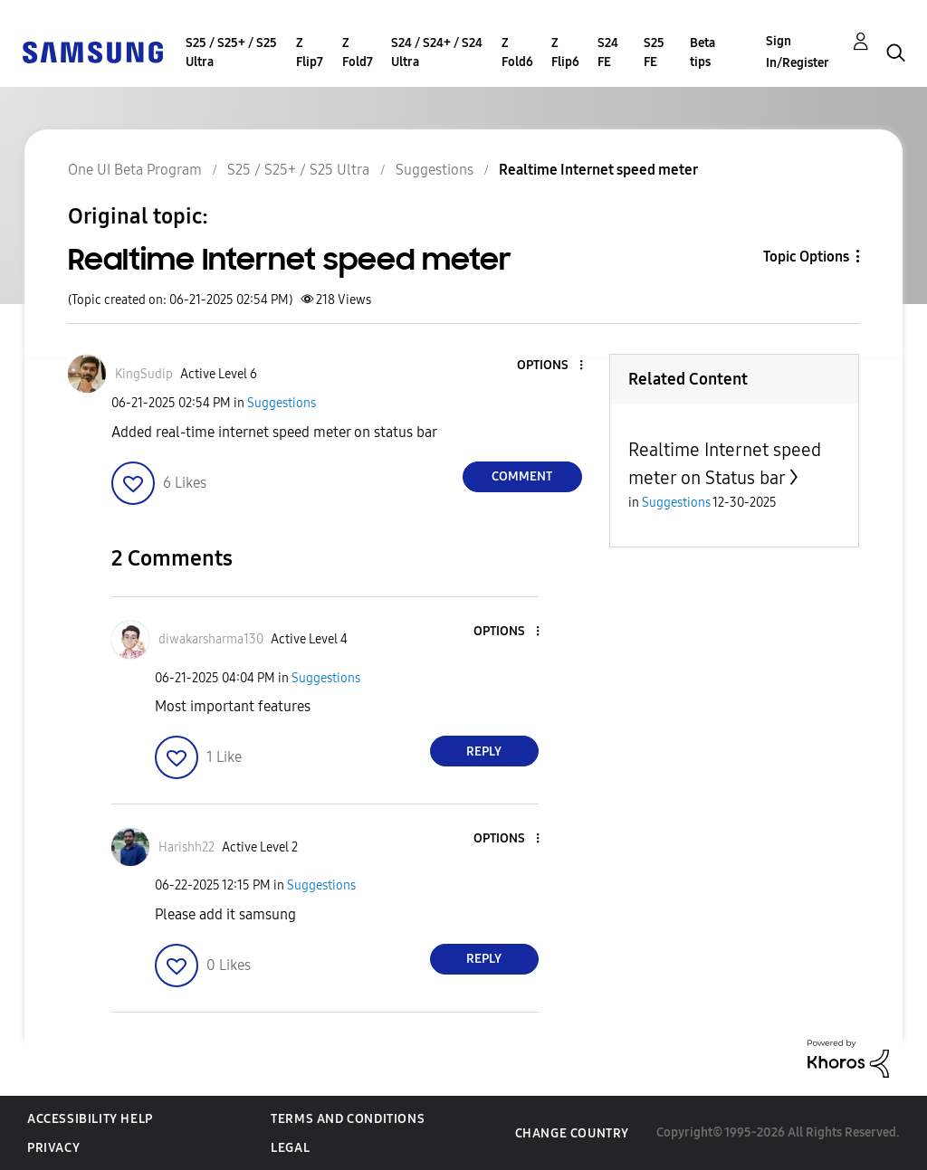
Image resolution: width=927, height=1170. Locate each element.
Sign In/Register (797, 52)
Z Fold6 (517, 52)
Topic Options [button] (806, 256)
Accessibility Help (90, 1119)
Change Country (572, 1133)
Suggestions (281, 403)
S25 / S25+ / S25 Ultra (231, 52)
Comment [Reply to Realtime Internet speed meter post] (522, 476)
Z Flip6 (565, 52)
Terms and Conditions (348, 1119)
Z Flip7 (309, 52)
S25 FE (654, 52)
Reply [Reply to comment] (484, 751)
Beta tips (702, 52)
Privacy (53, 1148)
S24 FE (607, 52)
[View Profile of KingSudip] (144, 374)
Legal (290, 1148)
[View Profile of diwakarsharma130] (210, 639)
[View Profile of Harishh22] (186, 847)
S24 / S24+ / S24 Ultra (437, 52)
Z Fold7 (357, 52)
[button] (550, 366)
